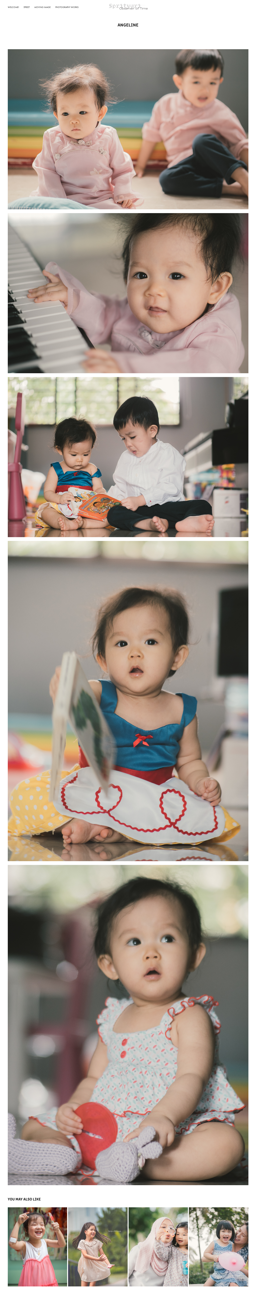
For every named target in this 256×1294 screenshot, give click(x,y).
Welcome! (13, 7)
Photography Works (67, 7)
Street (27, 7)
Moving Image (42, 7)
